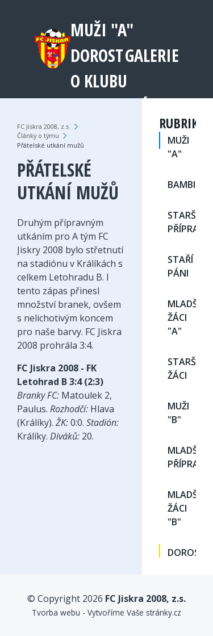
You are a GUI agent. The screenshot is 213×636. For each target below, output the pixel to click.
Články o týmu (38, 135)
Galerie (152, 55)
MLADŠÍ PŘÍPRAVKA (182, 457)
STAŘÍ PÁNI (180, 266)
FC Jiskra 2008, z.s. (43, 126)
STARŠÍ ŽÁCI (182, 368)
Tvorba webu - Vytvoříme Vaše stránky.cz (106, 612)
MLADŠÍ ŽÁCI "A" (182, 317)
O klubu (98, 81)
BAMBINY (182, 184)
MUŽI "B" (178, 413)
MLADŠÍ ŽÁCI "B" (182, 508)
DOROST (96, 55)
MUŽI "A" (101, 29)
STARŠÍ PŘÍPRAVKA (182, 222)
